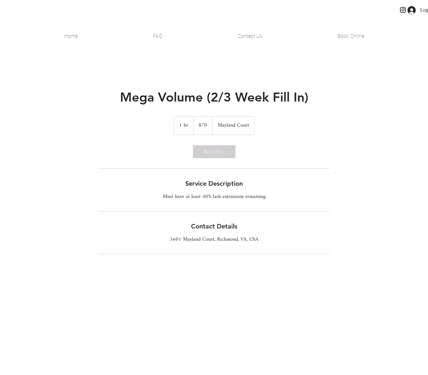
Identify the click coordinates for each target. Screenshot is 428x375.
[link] (214, 151)
